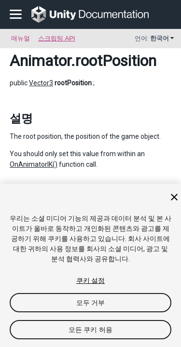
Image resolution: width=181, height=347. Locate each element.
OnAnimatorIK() (33, 164)
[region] (90, 265)
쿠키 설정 (90, 280)
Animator (40, 61)
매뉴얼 (20, 38)
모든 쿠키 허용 (90, 330)
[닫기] (174, 197)
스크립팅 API (56, 38)
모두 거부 (90, 303)
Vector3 (41, 83)
